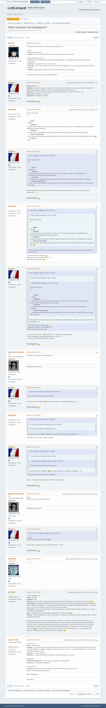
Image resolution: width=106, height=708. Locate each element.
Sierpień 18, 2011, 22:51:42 (33, 352)
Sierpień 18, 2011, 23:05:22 (33, 415)
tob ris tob (14, 640)
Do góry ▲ (98, 705)
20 (26, 37)
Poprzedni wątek (80, 32)
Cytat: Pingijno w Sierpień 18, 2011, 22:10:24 (42, 273)
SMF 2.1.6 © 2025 (9, 705)
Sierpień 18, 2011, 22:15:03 (33, 268)
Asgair (12, 592)
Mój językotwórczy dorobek (33, 366)
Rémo (12, 82)
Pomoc (83, 705)
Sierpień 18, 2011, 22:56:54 (33, 387)
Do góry (10, 686)
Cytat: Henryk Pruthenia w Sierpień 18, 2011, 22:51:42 (45, 391)
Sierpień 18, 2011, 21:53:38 (33, 109)
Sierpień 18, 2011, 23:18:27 (33, 529)
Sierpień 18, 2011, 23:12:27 (33, 493)
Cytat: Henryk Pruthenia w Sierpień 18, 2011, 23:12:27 (45, 533)
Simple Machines (19, 705)
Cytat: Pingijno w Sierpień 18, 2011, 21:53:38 (42, 155)
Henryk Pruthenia (17, 352)
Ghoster (13, 559)
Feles (12, 43)
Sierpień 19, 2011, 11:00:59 (33, 639)
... (24, 37)
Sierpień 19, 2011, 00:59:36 (33, 558)
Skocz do (72, 694)
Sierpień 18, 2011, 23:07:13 (33, 447)
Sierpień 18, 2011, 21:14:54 (33, 43)
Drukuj (96, 37)
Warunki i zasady (90, 705)
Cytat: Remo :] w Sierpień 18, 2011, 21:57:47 (42, 210)
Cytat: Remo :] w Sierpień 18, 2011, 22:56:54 (42, 419)
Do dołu (10, 37)
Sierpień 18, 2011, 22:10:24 (33, 206)
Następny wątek (93, 32)
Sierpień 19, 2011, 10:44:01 (33, 592)
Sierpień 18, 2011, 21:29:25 (33, 82)
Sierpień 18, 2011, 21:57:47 (33, 151)
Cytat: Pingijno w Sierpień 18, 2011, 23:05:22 (42, 451)
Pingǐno (13, 109)
